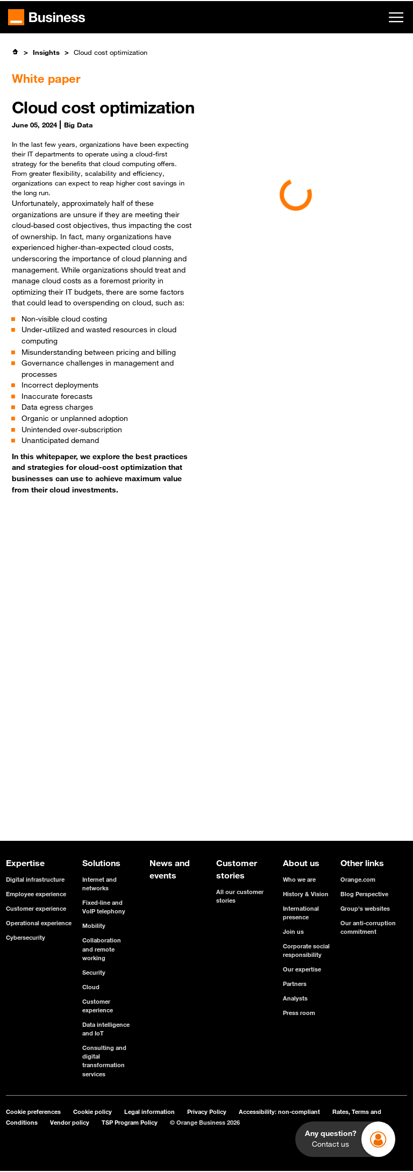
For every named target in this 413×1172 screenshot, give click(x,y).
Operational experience (39, 923)
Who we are (299, 879)
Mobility (93, 925)
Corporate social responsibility (306, 950)
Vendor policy (69, 1122)
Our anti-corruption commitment (368, 927)
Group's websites (365, 908)
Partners (295, 984)
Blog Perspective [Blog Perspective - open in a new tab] (364, 894)
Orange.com (357, 879)
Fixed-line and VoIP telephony (103, 906)
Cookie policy (92, 1111)
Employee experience (36, 894)
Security (93, 972)
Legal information (149, 1111)
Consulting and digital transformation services (104, 1061)
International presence (301, 912)
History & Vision (306, 894)
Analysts (295, 998)
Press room (299, 1013)
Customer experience (36, 908)
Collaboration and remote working (101, 948)
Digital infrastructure (35, 879)
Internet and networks (99, 883)
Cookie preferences (33, 1111)
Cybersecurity (25, 937)
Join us (293, 931)
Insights (46, 52)
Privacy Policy (206, 1111)
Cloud (90, 987)
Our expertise (302, 969)
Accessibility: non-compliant (279, 1111)
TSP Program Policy (130, 1122)
